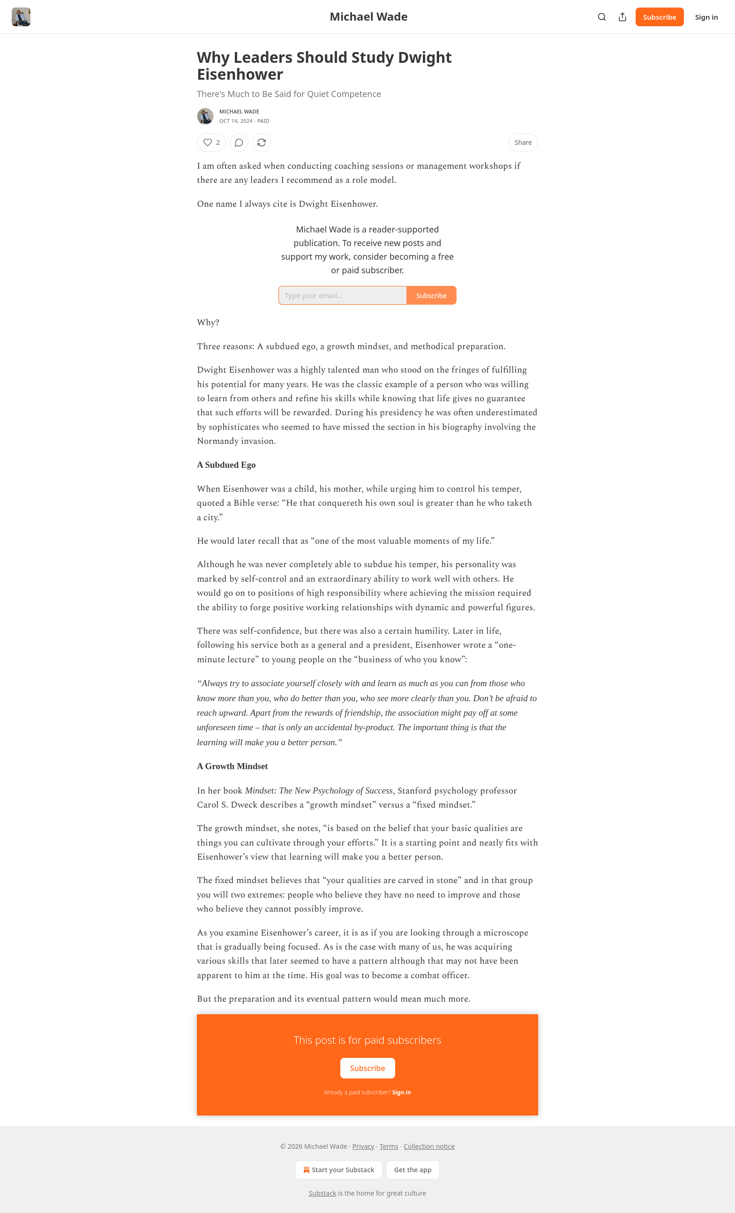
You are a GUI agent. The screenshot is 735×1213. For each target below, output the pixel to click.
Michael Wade (239, 111)
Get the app (413, 1169)
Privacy (363, 1146)
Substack (323, 1193)
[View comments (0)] (239, 142)
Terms (389, 1146)
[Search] (601, 16)
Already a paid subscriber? (367, 1092)
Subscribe (659, 17)
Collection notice (429, 1146)
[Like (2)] (211, 142)
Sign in (706, 17)
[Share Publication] (622, 16)
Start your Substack (337, 1170)
